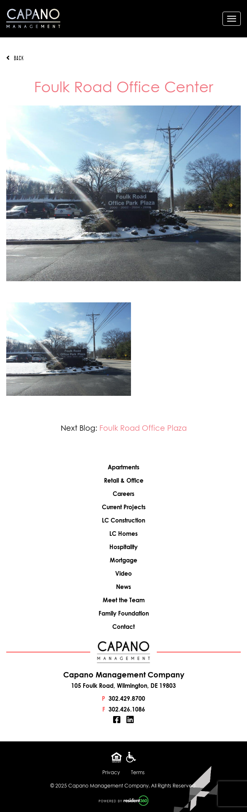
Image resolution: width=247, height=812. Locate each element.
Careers (123, 493)
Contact (123, 626)
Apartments (123, 467)
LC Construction (123, 520)
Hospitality (123, 546)
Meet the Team (124, 599)
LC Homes (123, 533)
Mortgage (123, 560)
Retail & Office (123, 480)
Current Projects (124, 506)
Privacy (111, 772)
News (123, 586)
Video (123, 573)
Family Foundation (124, 613)
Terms (138, 772)
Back (15, 58)
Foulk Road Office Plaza (143, 428)
